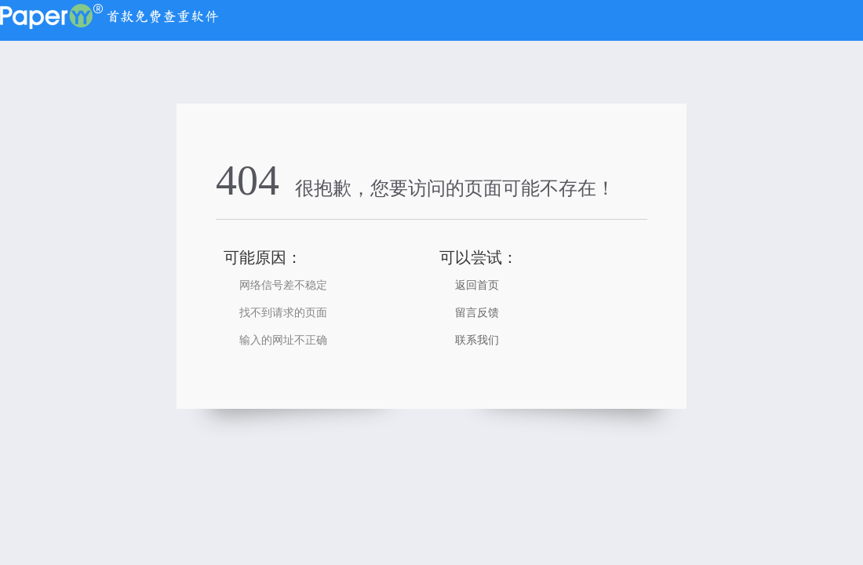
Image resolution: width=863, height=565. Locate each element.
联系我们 (477, 340)
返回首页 (477, 285)
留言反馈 (477, 313)
